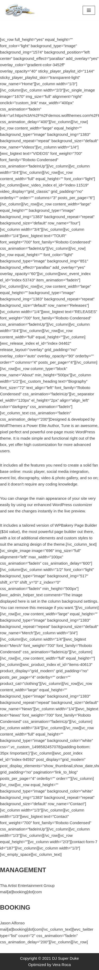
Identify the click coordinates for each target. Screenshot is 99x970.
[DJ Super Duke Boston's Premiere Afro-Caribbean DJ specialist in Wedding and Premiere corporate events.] (20, 10)
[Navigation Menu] (89, 10)
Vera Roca (61, 964)
